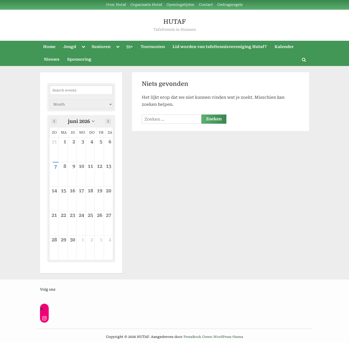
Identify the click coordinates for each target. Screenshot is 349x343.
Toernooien (153, 46)
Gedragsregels (230, 5)
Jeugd (69, 46)
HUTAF (174, 21)
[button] (81, 121)
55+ (129, 46)
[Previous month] (54, 121)
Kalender (284, 46)
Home (49, 46)
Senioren (101, 46)
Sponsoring (79, 59)
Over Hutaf (116, 5)
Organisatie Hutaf (146, 5)
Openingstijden (180, 5)
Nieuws (51, 59)
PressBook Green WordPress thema (213, 337)
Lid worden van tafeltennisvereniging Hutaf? (220, 46)
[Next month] (108, 121)
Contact (206, 5)
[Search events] (81, 90)
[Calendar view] (81, 104)
